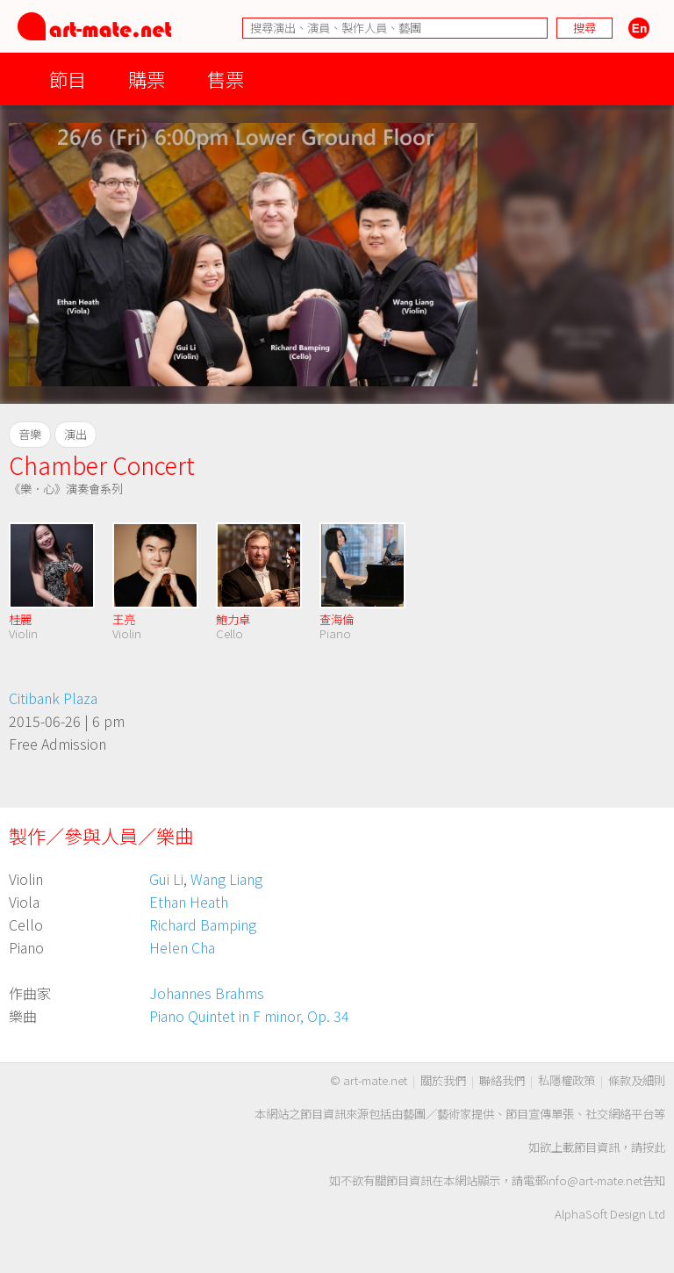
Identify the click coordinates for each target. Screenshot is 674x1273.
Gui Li (166, 878)
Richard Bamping (202, 924)
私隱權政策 (566, 1080)
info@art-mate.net (594, 1180)
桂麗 (20, 619)
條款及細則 (636, 1080)
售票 (225, 78)
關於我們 (443, 1080)
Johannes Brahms (206, 992)
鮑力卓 (233, 619)
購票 (146, 78)
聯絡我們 (502, 1080)
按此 (653, 1147)
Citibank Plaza (53, 697)
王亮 (123, 619)
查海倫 (336, 619)
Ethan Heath (188, 901)
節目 (67, 78)
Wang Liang (226, 878)
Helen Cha (182, 947)
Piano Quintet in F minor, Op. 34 (249, 1015)
